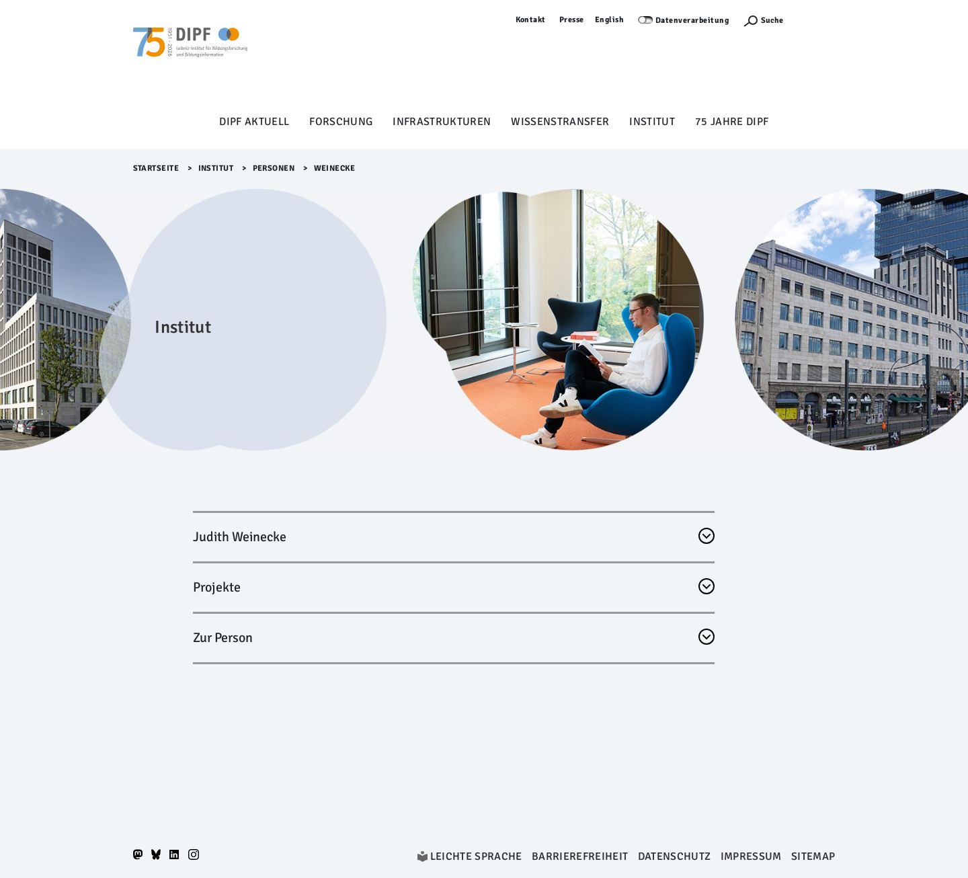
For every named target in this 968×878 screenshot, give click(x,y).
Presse (571, 20)
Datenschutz (674, 856)
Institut (652, 121)
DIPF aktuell (254, 121)
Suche (772, 20)
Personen (274, 168)
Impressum (751, 856)
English (609, 20)
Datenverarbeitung (692, 20)
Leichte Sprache (476, 856)
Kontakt (531, 20)
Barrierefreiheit (580, 856)
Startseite (156, 168)
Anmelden (816, 20)
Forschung (340, 121)
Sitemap (813, 856)
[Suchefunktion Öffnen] (763, 20)
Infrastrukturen (442, 121)
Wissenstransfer (560, 121)
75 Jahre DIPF (731, 121)
